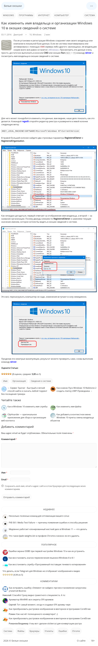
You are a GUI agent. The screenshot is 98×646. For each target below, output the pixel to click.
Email (4, 479)
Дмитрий (18, 34)
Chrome (76, 630)
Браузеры (34, 630)
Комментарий (9, 439)
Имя (4, 472)
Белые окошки (13, 6)
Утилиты (49, 630)
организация (19, 380)
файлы (20, 630)
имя (5, 380)
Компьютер (61, 15)
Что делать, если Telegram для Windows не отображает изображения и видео (41, 570)
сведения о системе (41, 380)
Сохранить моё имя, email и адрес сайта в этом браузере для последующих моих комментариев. (45, 487)
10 (30, 34)
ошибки (63, 630)
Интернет (44, 15)
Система (90, 15)
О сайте (81, 640)
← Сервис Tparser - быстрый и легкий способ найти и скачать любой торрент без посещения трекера (24, 390)
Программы (26, 15)
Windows (8, 15)
